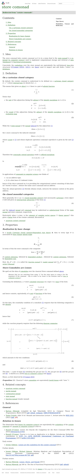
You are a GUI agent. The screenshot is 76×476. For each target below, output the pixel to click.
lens (68, 65)
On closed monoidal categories (21, 30)
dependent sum (10, 259)
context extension (11, 257)
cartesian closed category (64, 81)
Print (53, 472)
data (72, 60)
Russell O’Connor (12, 430)
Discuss (7, 472)
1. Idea (8, 22)
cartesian (59, 198)
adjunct (36, 100)
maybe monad (11, 391)
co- (72, 58)
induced (34, 126)
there (37, 67)
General (12, 47)
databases (6, 62)
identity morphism (50, 100)
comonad (28, 210)
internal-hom (21, 200)
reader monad (48, 262)
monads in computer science (22, 426)
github (32, 413)
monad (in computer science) (13, 60)
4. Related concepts (13, 41)
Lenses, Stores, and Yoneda (29, 462)
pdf (28, 413)
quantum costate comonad (15, 220)
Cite (49, 472)
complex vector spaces (46, 215)
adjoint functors (49, 86)
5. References (11, 44)
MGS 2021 (70, 415)
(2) (73, 140)
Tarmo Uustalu (11, 415)
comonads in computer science (27, 174)
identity (8, 304)
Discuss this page (51, 3)
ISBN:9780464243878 (52, 413)
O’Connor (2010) (18, 67)
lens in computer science (34, 373)
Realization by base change (19, 36)
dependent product (35, 257)
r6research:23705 (17, 432)
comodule (33, 282)
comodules (24, 271)
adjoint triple (27, 234)
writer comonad (8, 264)
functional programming (22, 62)
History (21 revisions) (41, 472)
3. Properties (11, 33)
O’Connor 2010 (28, 377)
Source (58, 472)
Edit (3, 472)
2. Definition (10, 25)
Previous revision (14, 472)
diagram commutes (50, 323)
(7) (46, 372)
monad (27, 126)
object (23, 86)
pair (31, 293)
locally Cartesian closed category (20, 233)
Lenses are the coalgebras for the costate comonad (37, 445)
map (57, 282)
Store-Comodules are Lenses (20, 39)
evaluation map (11, 114)
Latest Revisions (42, 3)
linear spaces (64, 215)
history (40, 469)
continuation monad (13, 394)
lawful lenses (54, 380)
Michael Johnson (25, 451)
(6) (24, 372)
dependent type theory (42, 233)
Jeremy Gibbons (11, 445)
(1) (52, 126)
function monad (34, 262)
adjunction (31, 200)
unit (10, 100)
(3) (16, 140)
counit (11, 112)
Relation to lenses (16, 50)
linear (10, 217)
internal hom (18, 83)
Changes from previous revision (27, 472)
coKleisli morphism (47, 155)
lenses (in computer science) (28, 424)
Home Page (27, 3)
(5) (43, 303)
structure (40, 282)
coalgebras (19, 65)
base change (17, 234)
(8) (61, 372)
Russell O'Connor (12, 434)
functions (39, 293)
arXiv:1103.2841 (28, 438)
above (61, 271)
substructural (54, 210)
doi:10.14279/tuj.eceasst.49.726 (18, 455)
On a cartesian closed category (21, 28)
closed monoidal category (34, 198)
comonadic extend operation (23, 155)
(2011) (27, 67)
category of (33, 215)
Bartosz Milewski (12, 411)
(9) (7, 373)
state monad (62, 58)
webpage (39, 413)
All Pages (34, 3)
